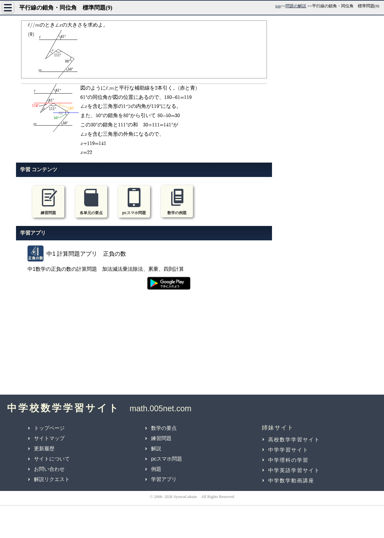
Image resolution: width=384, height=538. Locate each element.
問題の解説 (295, 6)
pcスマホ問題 (166, 459)
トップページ (49, 428)
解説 (156, 448)
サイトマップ (49, 438)
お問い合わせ (49, 469)
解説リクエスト (52, 479)
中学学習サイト (288, 450)
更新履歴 (44, 448)
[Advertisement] (144, 346)
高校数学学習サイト (294, 439)
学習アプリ (164, 479)
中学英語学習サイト (294, 470)
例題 (156, 469)
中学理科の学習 (288, 460)
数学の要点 (164, 428)
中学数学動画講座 (291, 480)
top (278, 6)
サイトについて (52, 459)
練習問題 (161, 438)
